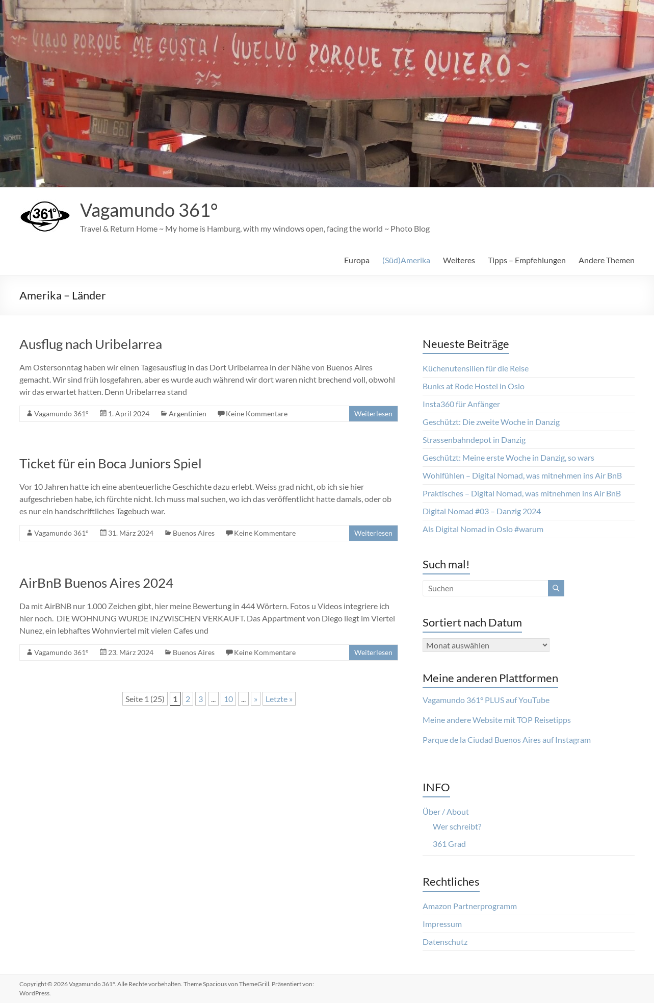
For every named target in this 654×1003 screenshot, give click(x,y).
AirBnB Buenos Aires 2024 (96, 582)
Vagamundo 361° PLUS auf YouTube (486, 700)
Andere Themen (607, 260)
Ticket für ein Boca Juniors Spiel (110, 463)
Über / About (446, 811)
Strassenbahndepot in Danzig (474, 439)
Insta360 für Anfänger (461, 404)
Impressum (442, 924)
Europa (357, 260)
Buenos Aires (194, 533)
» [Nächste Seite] (255, 699)
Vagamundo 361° (149, 209)
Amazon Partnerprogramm (470, 906)
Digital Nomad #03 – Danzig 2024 (482, 511)
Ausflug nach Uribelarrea (90, 344)
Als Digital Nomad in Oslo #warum (483, 529)
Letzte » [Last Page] (279, 699)
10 (228, 699)
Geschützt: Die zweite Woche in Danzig (491, 422)
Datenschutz (445, 941)
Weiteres (459, 260)
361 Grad (449, 843)
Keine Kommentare (256, 413)
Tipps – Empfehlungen (527, 260)
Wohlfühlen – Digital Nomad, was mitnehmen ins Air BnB (522, 475)
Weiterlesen (373, 413)
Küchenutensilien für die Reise (476, 368)
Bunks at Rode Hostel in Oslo (474, 386)
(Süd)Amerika (406, 260)
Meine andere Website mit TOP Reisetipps (497, 719)
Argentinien (187, 413)
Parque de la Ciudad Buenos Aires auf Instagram (507, 739)
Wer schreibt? (457, 826)
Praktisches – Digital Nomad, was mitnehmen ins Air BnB (522, 493)
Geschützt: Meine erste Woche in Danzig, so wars (508, 457)
